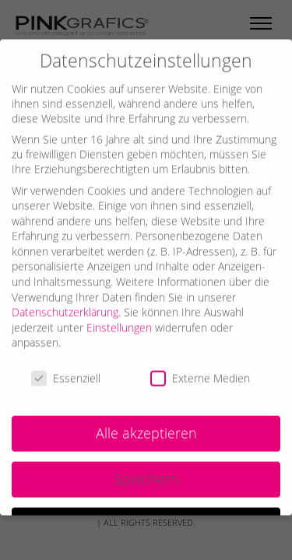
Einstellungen (119, 316)
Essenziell (65, 367)
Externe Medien (200, 367)
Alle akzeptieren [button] (146, 421)
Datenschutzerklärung (65, 301)
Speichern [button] (146, 467)
